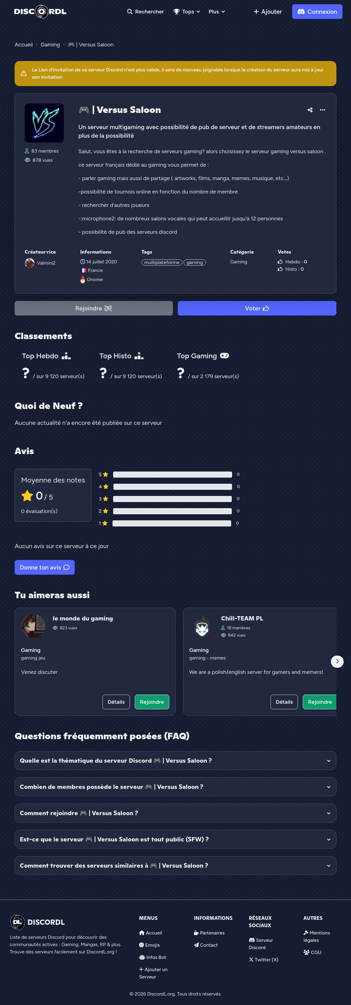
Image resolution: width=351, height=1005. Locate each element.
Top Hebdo (46, 355)
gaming (195, 262)
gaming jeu (33, 658)
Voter (257, 308)
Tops (184, 11)
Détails (116, 702)
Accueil (154, 933)
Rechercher (145, 11)
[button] (310, 108)
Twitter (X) (266, 960)
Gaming (238, 262)
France (91, 270)
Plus (214, 11)
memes (218, 658)
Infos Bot (156, 957)
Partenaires (212, 933)
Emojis (152, 945)
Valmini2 (46, 263)
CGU (316, 952)
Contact (209, 945)
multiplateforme (162, 262)
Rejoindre (93, 308)
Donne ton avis (45, 567)
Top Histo (121, 355)
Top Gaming (203, 355)
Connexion (317, 11)
